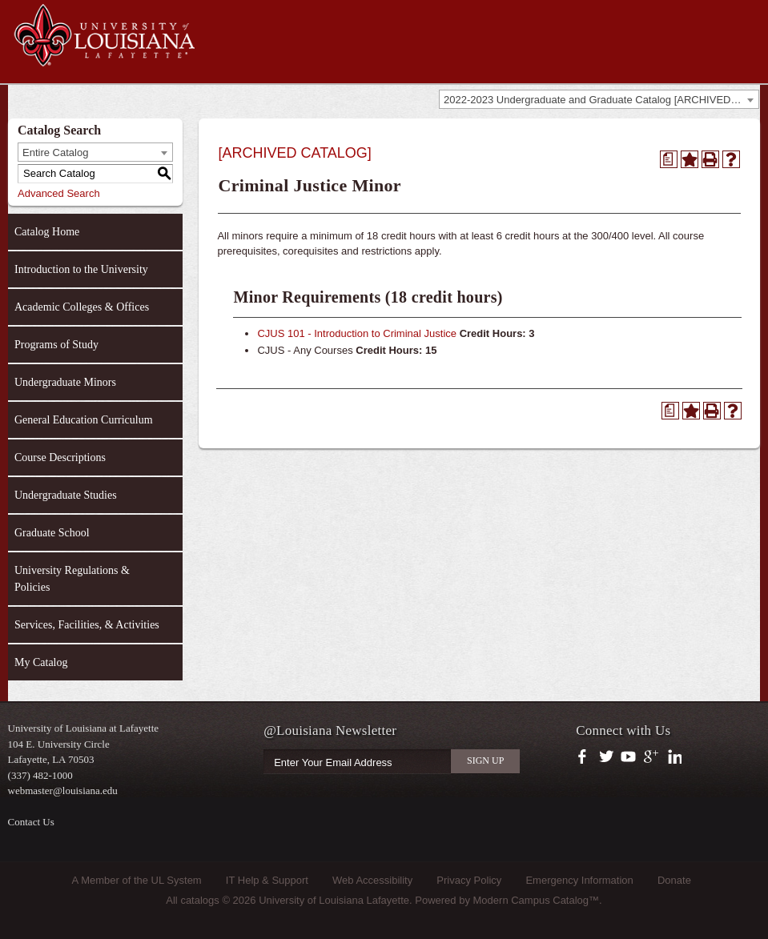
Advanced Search (59, 193)
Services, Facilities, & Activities (86, 625)
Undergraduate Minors (65, 382)
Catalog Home (46, 232)
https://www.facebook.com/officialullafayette (585, 757)
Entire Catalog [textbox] (55, 152)
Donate (674, 880)
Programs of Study (56, 345)
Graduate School (52, 533)
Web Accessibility (372, 880)
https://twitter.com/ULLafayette (607, 757)
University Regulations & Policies (72, 578)
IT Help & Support (267, 880)
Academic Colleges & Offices (81, 307)
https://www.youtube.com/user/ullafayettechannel (628, 757)
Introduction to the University (81, 269)
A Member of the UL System (137, 880)
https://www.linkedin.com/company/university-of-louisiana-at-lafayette (673, 757)
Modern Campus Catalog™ (536, 900)
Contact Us (31, 822)
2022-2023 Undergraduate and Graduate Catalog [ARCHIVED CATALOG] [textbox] (601, 100)
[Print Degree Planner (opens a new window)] (669, 159)
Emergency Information (579, 880)
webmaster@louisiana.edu (63, 791)
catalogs (199, 900)
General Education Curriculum (83, 420)
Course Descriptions (60, 457)
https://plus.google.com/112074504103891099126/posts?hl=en (651, 757)
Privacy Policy (468, 880)
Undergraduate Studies (65, 495)
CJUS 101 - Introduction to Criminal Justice (356, 333)
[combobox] (599, 99)
